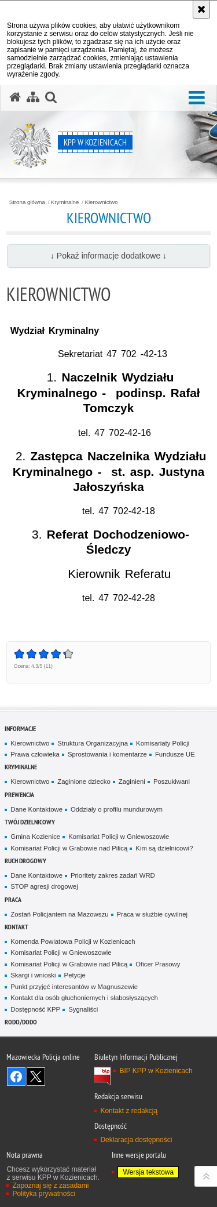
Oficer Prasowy (157, 964)
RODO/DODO (21, 1021)
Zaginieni (132, 781)
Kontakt (16, 926)
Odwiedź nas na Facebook (16, 1076)
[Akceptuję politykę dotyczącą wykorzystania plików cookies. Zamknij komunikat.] (201, 9)
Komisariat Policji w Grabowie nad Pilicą (68, 848)
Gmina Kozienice (35, 836)
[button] (197, 98)
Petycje (75, 975)
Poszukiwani (171, 781)
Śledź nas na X (36, 1076)
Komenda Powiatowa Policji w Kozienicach (72, 941)
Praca (13, 899)
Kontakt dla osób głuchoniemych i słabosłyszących (83, 997)
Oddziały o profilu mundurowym (117, 809)
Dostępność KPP (35, 1009)
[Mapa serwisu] (33, 97)
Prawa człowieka (35, 754)
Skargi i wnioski (33, 975)
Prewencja (19, 794)
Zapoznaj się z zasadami (50, 1185)
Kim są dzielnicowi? (164, 848)
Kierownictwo (100, 202)
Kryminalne (65, 202)
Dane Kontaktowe (36, 809)
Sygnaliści (83, 1009)
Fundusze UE (175, 754)
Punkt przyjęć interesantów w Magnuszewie (74, 986)
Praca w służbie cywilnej (152, 914)
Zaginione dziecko (84, 781)
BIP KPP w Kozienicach (155, 1071)
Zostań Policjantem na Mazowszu (59, 914)
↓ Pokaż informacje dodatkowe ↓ (108, 255)
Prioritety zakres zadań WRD (113, 875)
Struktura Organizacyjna (92, 743)
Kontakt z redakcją (128, 1111)
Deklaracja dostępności (136, 1140)
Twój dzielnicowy (30, 821)
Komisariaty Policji (162, 743)
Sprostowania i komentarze (107, 754)
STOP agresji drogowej (44, 886)
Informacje (20, 728)
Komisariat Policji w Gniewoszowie (118, 836)
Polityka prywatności (43, 1194)
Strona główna (27, 202)
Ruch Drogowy (25, 860)
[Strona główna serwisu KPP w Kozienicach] (15, 97)
